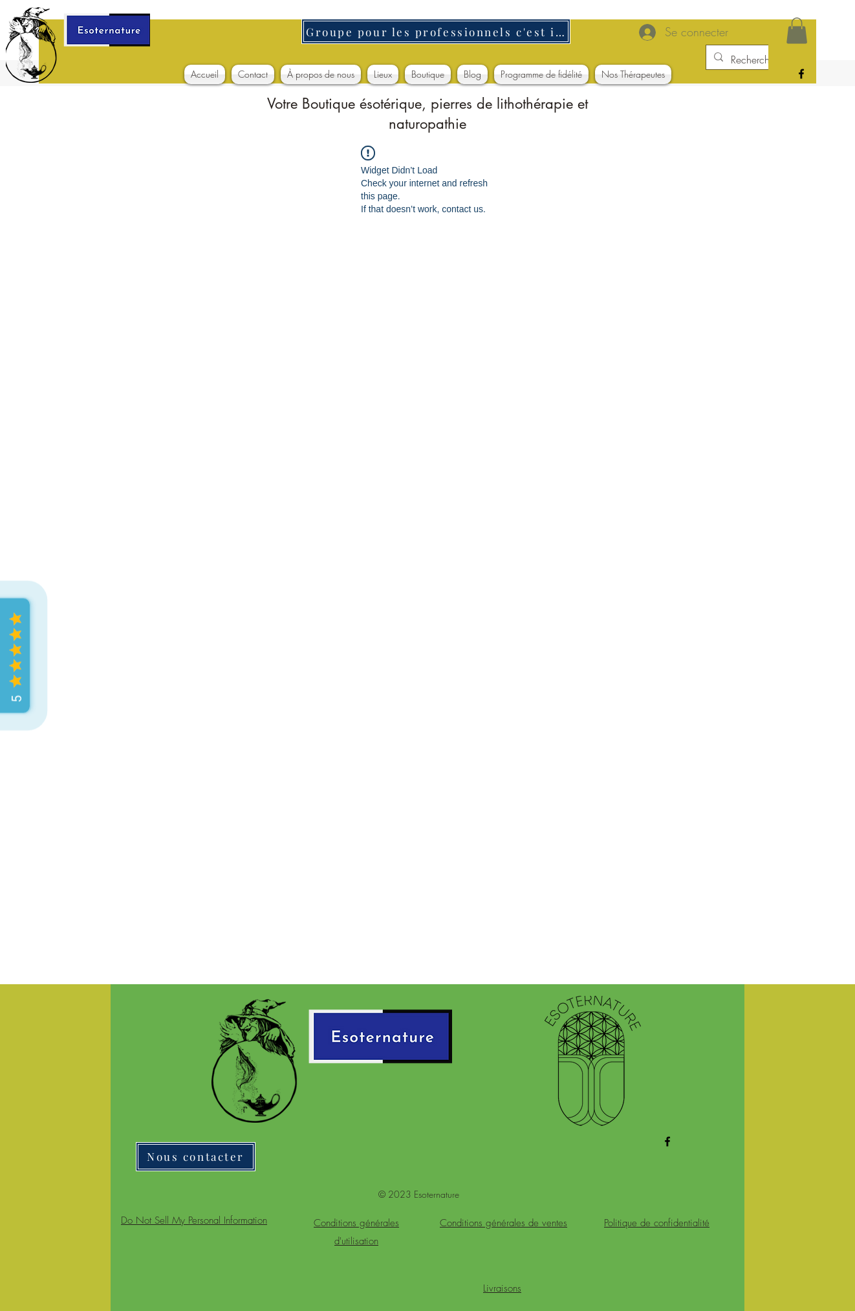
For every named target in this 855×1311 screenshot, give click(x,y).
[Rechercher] (756, 59)
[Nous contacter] (195, 1156)
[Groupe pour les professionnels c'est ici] (435, 31)
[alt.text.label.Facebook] (801, 73)
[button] (797, 30)
